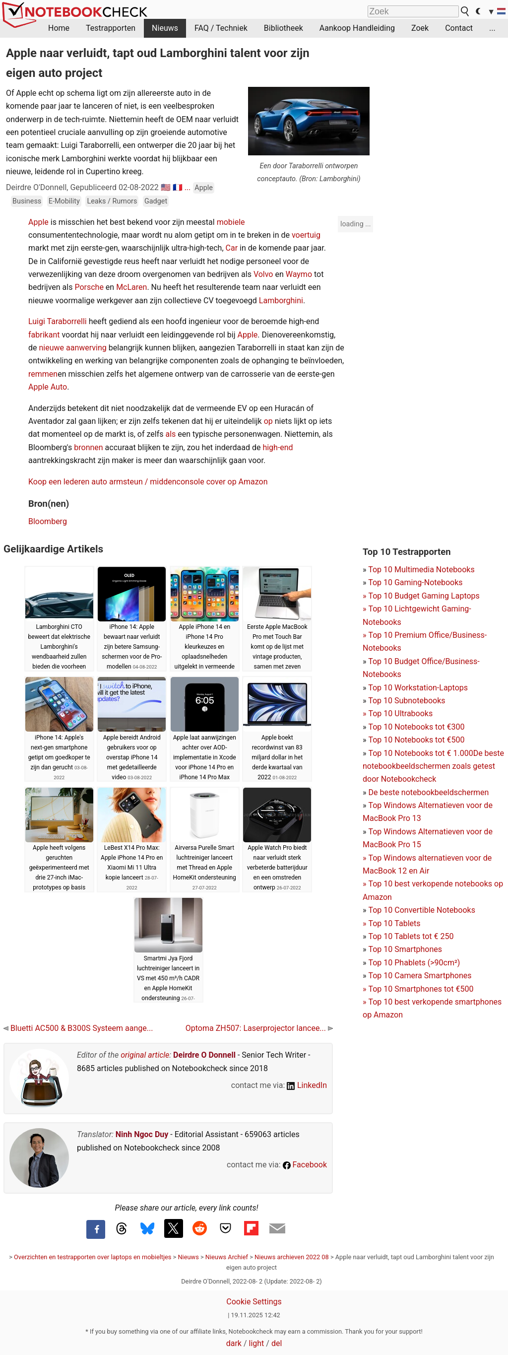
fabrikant (44, 334)
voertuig (306, 235)
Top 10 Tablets (394, 923)
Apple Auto (47, 387)
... (492, 28)
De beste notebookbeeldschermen (428, 792)
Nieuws (165, 28)
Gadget (155, 201)
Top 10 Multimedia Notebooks (421, 569)
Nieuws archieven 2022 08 (291, 1257)
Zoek (420, 28)
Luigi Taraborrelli (57, 321)
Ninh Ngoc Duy (142, 1134)
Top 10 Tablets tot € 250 (410, 936)
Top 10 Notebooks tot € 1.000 (420, 753)
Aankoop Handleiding (357, 28)
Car (232, 248)
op (268, 421)
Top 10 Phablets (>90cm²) (414, 962)
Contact (459, 28)
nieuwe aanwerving (72, 347)
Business (26, 201)
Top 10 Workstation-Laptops (418, 687)
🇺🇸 (166, 187)
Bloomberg (47, 521)
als (170, 434)
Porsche (88, 287)
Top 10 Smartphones (405, 949)
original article (145, 1055)
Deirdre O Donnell (204, 1055)
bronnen (88, 447)
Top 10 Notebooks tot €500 (416, 740)
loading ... (355, 224)
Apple (203, 188)
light (256, 1343)
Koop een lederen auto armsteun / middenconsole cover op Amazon (148, 481)
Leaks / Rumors (112, 201)
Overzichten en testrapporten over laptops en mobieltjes (92, 1257)
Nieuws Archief (226, 1257)
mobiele (231, 222)
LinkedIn (307, 1085)
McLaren (131, 287)
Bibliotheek (283, 28)
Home (58, 28)
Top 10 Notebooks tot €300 (416, 727)
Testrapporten (110, 28)
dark (234, 1343)
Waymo (299, 274)
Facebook (305, 1164)
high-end (277, 447)
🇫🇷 (178, 187)
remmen (43, 374)
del (276, 1343)
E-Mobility (64, 201)
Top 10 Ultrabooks (400, 713)
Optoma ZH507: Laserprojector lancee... (259, 1028)
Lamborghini (281, 300)
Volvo (263, 274)
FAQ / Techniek (221, 28)
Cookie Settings (254, 1301)
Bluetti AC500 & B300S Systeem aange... (78, 1028)
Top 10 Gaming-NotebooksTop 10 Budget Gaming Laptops (421, 595)
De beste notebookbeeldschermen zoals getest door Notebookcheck (433, 766)
